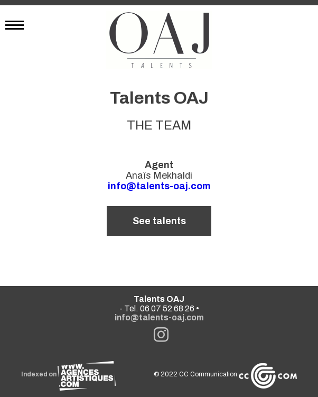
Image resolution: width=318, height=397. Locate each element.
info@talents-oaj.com (159, 186)
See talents (159, 221)
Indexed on (68, 374)
